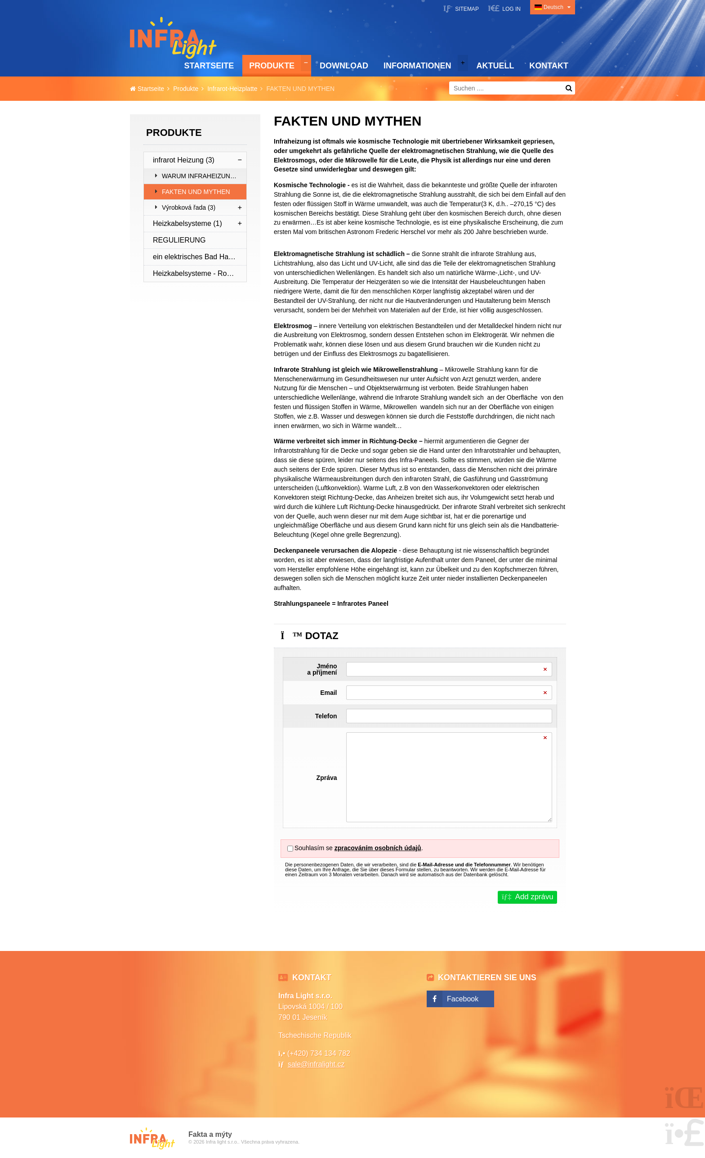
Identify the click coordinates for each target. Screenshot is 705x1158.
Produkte (271, 65)
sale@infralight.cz (316, 1064)
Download (344, 65)
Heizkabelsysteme (187, 223)
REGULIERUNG (179, 240)
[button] (504, 8)
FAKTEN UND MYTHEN (196, 191)
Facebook (462, 999)
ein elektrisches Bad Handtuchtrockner (199, 257)
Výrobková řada (188, 207)
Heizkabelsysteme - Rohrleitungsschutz (199, 273)
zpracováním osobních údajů (378, 848)
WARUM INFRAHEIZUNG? (200, 176)
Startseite (173, 38)
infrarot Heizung (183, 160)
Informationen (417, 65)
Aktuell (495, 65)
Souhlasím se (313, 848)
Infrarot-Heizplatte (232, 89)
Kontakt (548, 65)
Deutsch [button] (553, 7)
